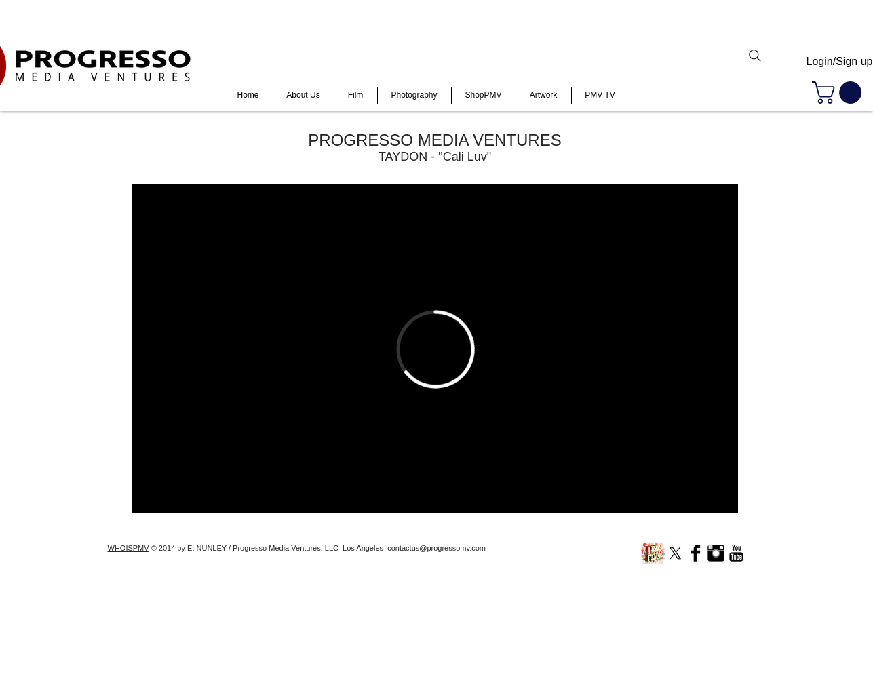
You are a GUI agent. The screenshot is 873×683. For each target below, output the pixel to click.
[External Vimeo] (435, 348)
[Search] (755, 55)
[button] (839, 92)
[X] (675, 553)
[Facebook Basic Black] (695, 553)
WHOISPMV (128, 548)
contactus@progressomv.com (436, 548)
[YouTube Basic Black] (736, 553)
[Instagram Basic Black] (715, 553)
